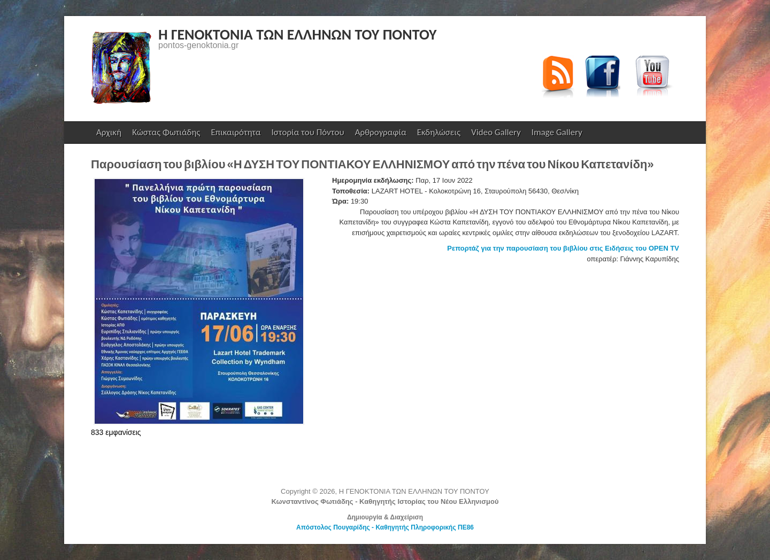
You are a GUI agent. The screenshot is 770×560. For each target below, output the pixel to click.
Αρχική (108, 132)
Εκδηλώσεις (438, 132)
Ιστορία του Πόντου (308, 132)
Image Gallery (557, 132)
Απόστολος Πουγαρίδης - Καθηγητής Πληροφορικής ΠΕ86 (385, 527)
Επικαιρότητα (235, 132)
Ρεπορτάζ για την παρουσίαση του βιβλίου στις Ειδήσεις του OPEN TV (563, 248)
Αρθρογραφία (380, 132)
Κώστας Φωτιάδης (165, 135)
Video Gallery (496, 132)
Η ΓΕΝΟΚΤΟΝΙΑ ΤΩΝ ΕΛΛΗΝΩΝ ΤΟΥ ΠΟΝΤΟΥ (297, 34)
